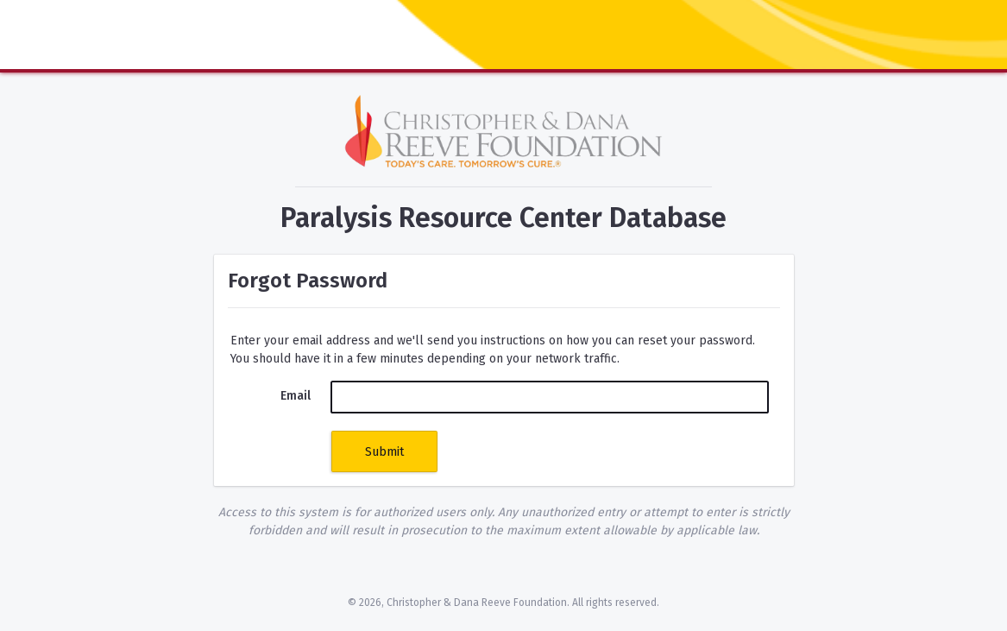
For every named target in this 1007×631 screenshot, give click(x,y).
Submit (384, 452)
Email (295, 395)
